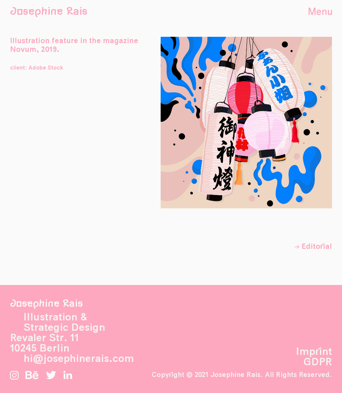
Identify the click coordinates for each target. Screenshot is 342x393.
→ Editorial (313, 247)
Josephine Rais (49, 11)
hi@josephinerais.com (78, 359)
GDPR (317, 362)
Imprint (314, 352)
